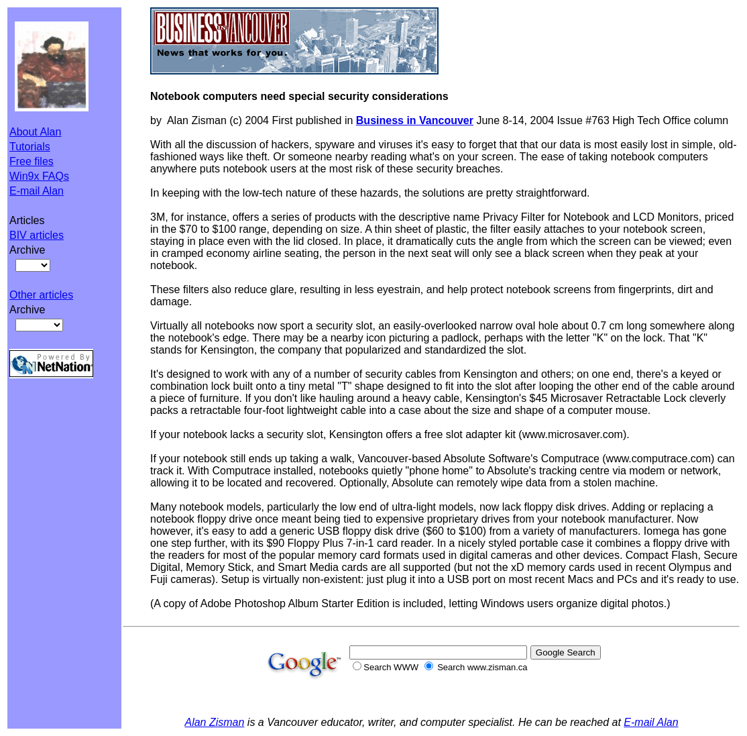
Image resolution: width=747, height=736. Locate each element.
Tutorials (29, 146)
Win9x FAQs (39, 176)
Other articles (41, 295)
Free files (31, 161)
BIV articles (36, 235)
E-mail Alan (36, 191)
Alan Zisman (214, 722)
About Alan (35, 132)
